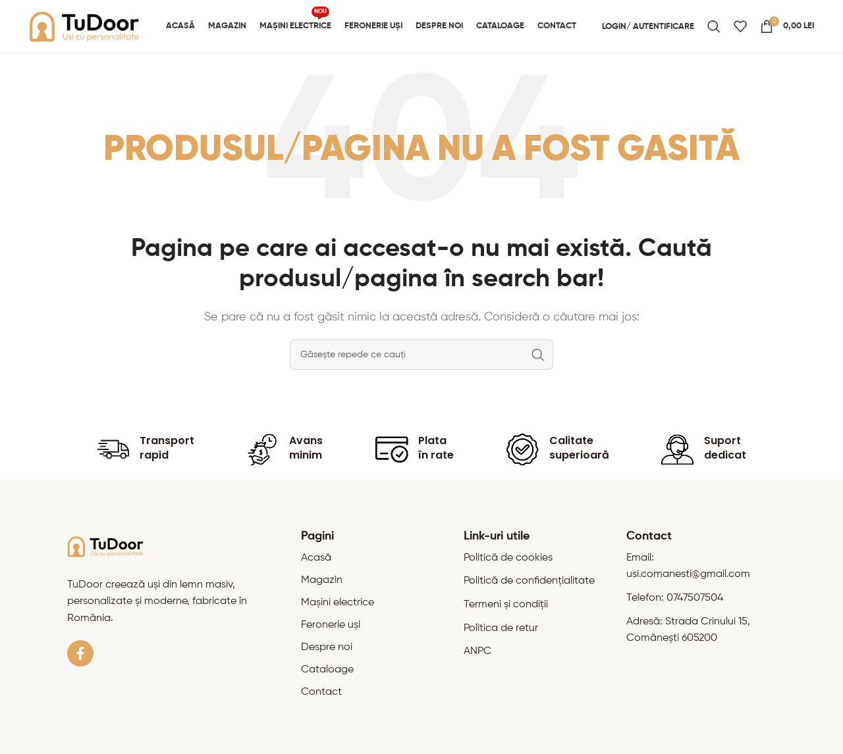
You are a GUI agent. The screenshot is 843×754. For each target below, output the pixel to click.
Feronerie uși (330, 625)
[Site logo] (84, 26)
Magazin (321, 580)
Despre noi (326, 647)
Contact (321, 692)
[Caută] (714, 26)
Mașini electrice (337, 602)
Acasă (316, 558)
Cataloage (327, 670)
